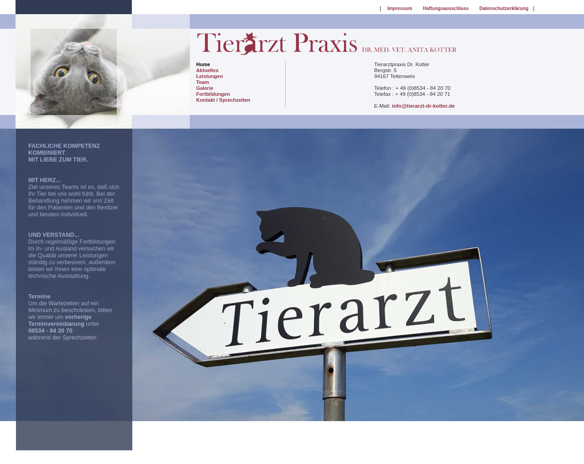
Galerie (204, 88)
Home (203, 64)
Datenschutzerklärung (504, 8)
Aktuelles (207, 70)
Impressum (399, 8)
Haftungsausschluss (446, 8)
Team (202, 82)
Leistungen (209, 76)
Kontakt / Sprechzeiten (223, 100)
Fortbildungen (213, 94)
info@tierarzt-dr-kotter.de (423, 106)
